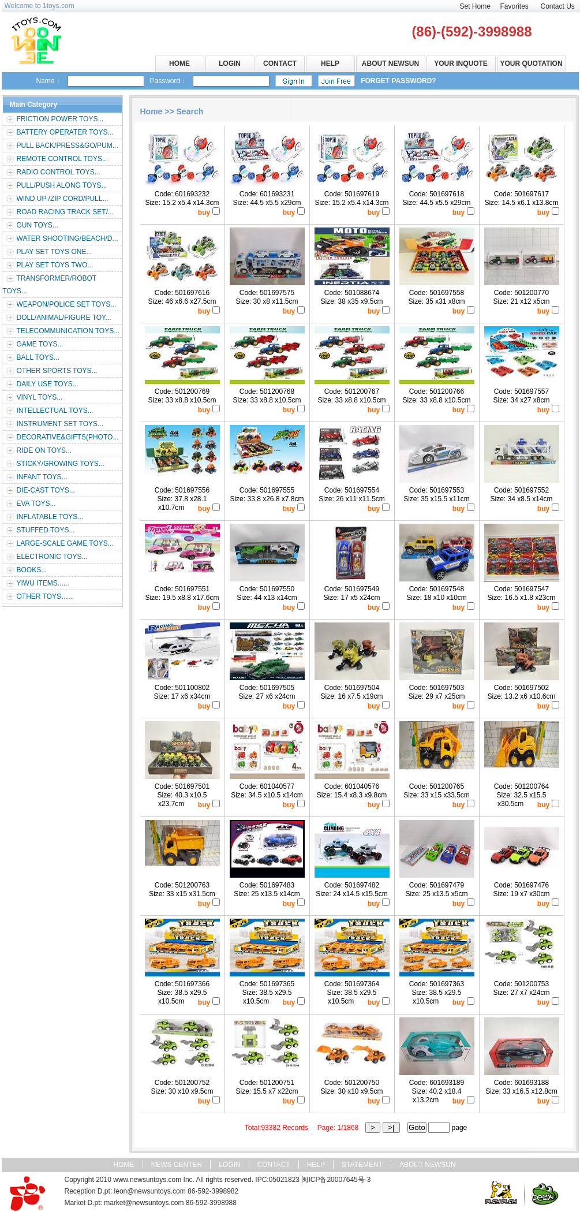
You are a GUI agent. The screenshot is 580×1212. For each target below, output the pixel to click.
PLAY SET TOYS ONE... (54, 252)
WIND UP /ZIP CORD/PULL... (62, 199)
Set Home (475, 6)
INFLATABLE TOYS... (50, 517)
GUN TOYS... (37, 225)
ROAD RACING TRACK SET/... (65, 212)
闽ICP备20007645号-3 (336, 1180)
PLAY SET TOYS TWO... (55, 265)
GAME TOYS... (40, 344)
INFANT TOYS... (42, 477)
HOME (179, 63)
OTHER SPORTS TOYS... (57, 371)
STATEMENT (362, 1165)
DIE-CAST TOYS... (46, 490)
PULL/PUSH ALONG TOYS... (62, 185)
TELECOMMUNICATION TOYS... (68, 331)
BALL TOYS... (38, 357)
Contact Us (558, 6)
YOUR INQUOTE (461, 63)
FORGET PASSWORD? (398, 81)
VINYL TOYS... (40, 397)
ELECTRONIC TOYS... (52, 557)
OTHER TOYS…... (45, 596)
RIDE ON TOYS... (44, 450)
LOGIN (230, 63)
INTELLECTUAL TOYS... (55, 411)
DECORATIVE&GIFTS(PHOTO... (68, 437)
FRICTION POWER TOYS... (60, 119)
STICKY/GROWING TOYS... (60, 464)
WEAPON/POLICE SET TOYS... (67, 304)
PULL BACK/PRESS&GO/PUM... (67, 145)
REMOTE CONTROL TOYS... (62, 159)
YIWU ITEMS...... (43, 583)
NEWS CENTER (177, 1165)
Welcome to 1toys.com (39, 6)
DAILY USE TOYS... (47, 384)
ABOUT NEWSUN (390, 63)
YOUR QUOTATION (531, 63)
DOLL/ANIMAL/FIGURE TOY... (64, 318)
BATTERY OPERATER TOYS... (65, 132)
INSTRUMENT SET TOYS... (60, 424)
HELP (330, 63)
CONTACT (280, 63)
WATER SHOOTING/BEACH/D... (67, 238)
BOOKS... (32, 570)
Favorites (514, 6)
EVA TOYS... (36, 503)
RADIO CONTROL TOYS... (58, 172)
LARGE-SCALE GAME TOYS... (65, 543)
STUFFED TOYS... (46, 530)
